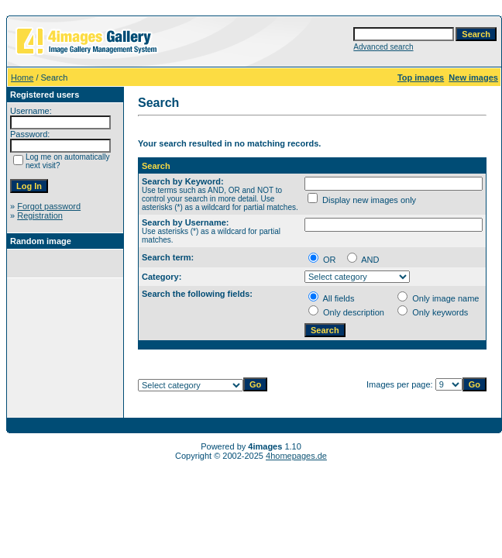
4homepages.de (296, 455)
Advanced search (383, 47)
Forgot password (49, 206)
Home (22, 77)
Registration (40, 215)
